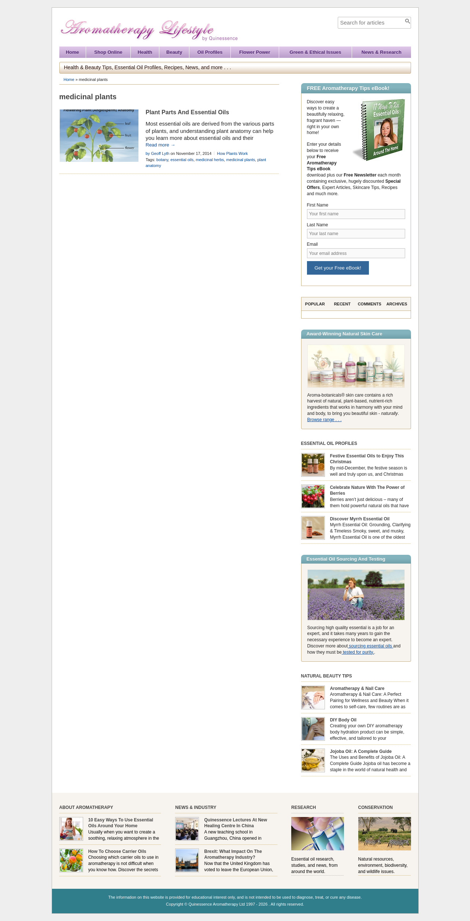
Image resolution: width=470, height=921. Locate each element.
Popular (315, 304)
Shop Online (108, 52)
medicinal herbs (210, 159)
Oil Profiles (210, 52)
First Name (318, 205)
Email (312, 244)
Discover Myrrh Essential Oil (360, 518)
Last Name (317, 224)
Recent (342, 304)
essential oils (181, 159)
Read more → (160, 145)
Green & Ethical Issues (315, 52)
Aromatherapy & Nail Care (357, 688)
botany (162, 159)
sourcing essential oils (370, 646)
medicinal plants (240, 159)
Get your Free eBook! (338, 268)
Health (145, 52)
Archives (396, 304)
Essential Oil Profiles (329, 443)
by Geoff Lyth (158, 153)
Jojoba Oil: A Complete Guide (361, 751)
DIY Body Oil (343, 720)
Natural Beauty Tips (326, 676)
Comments (369, 304)
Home (72, 52)
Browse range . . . (324, 419)
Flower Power (254, 52)
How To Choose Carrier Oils (117, 851)
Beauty (174, 52)
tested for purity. (358, 652)
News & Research (381, 52)
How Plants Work (232, 153)
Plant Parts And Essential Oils (187, 112)
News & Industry (195, 807)
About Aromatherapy (86, 807)
